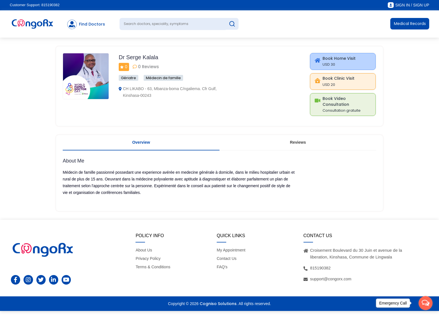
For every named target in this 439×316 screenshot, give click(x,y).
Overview (141, 145)
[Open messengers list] (426, 303)
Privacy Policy (149, 263)
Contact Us (227, 263)
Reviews (297, 145)
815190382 (50, 5)
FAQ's (222, 272)
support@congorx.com (331, 283)
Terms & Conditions (154, 272)
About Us (144, 255)
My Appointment (232, 255)
